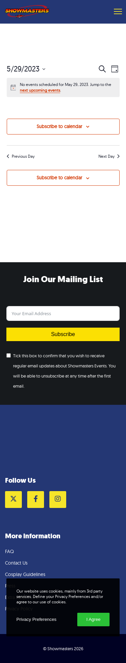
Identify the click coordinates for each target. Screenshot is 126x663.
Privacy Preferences (36, 619)
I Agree (93, 619)
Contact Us (16, 563)
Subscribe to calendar (59, 126)
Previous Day (21, 156)
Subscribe (63, 334)
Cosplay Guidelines (25, 574)
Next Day (109, 156)
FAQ (9, 551)
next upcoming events (40, 90)
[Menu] (115, 12)
